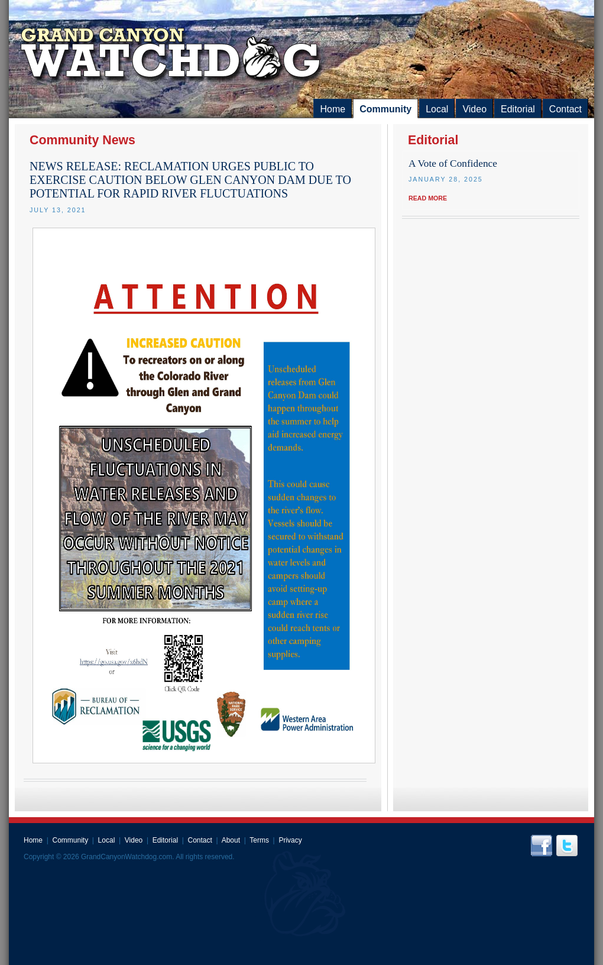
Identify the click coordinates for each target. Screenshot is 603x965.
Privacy (290, 840)
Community (385, 109)
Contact (565, 109)
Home (332, 109)
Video (474, 109)
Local (437, 109)
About (231, 840)
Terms (259, 840)
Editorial (518, 109)
